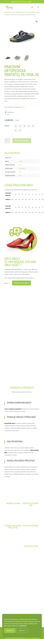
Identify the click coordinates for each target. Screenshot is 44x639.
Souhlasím (9, 630)
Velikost (7, 126)
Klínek (12, 14)
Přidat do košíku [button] (21, 283)
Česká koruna (10, 112)
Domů (5, 12)
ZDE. (34, 278)
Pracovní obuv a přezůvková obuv (16, 12)
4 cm (20, 165)
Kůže (20, 172)
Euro (8, 115)
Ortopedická (22, 168)
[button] (36, 21)
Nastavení (22, 630)
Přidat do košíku (22, 140)
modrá (20, 161)
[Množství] (7, 140)
